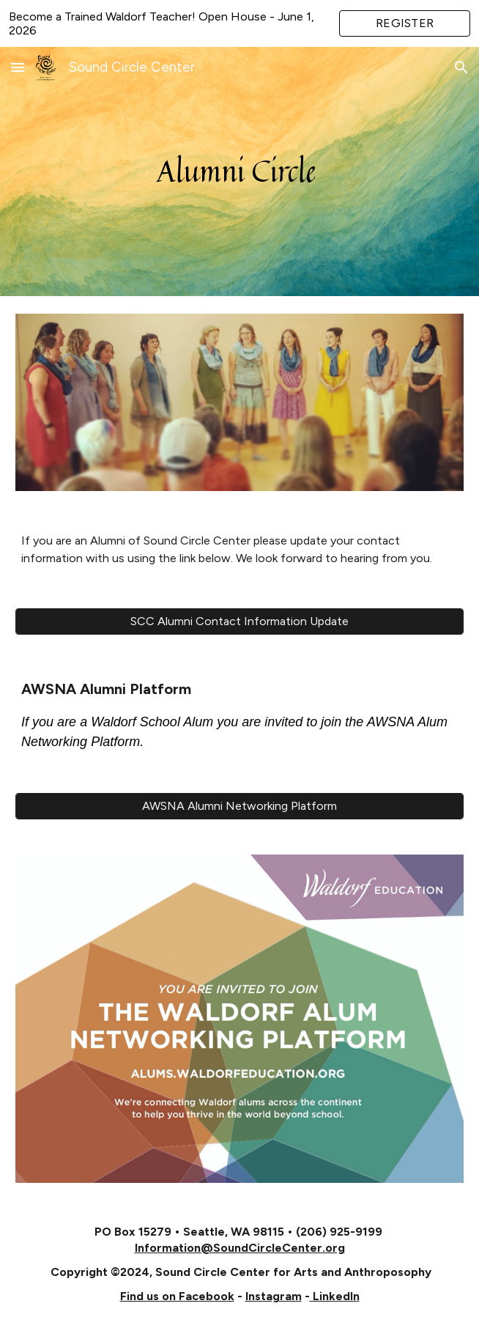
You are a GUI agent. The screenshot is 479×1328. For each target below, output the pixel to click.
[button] (17, 67)
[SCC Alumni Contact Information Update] (239, 621)
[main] (239, 171)
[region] (239, 23)
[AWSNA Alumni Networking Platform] (239, 806)
